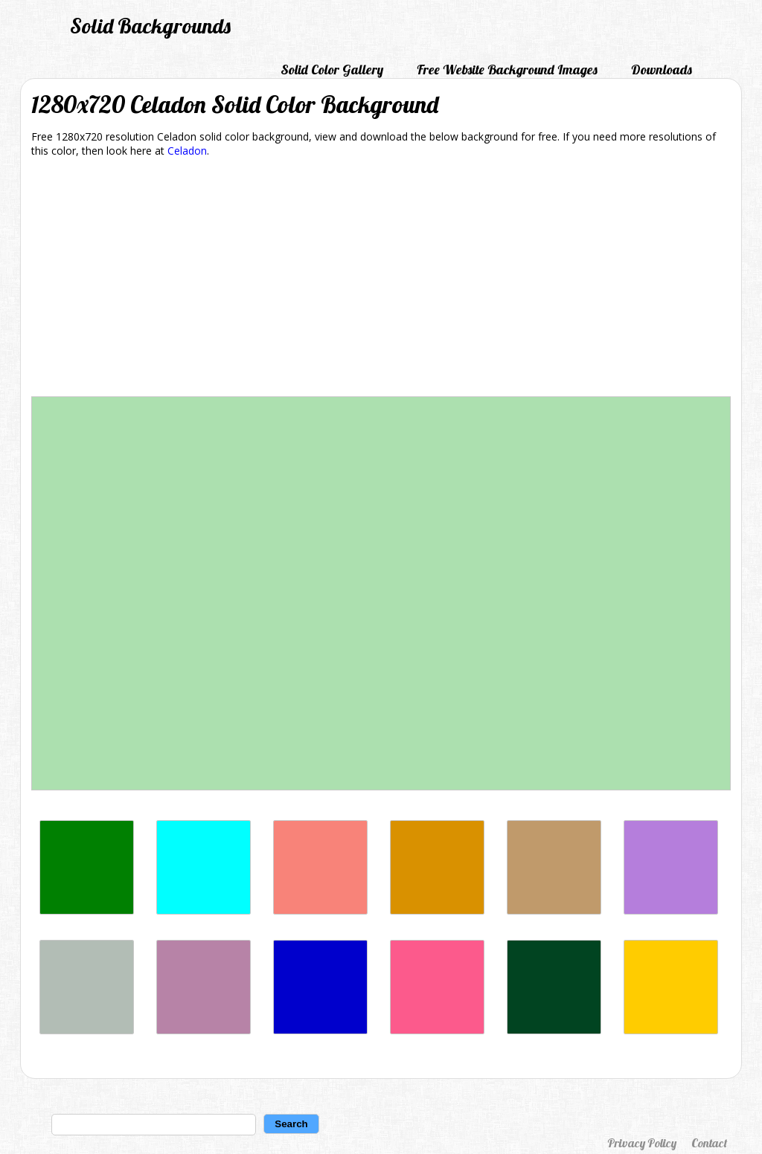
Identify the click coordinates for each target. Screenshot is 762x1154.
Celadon (187, 151)
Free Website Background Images (507, 69)
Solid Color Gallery (332, 69)
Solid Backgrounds (150, 26)
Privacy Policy (641, 1142)
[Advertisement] (381, 279)
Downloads (661, 69)
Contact (709, 1142)
